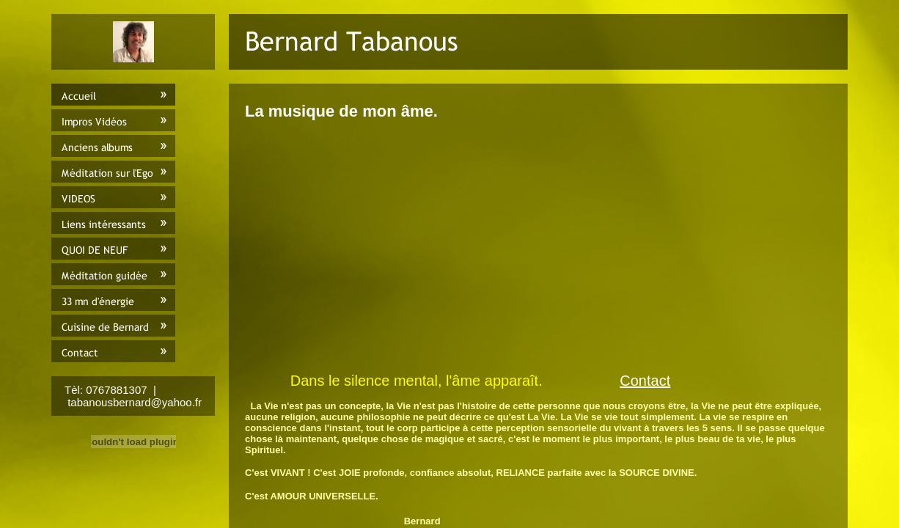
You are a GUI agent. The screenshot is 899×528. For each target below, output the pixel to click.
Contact (645, 381)
